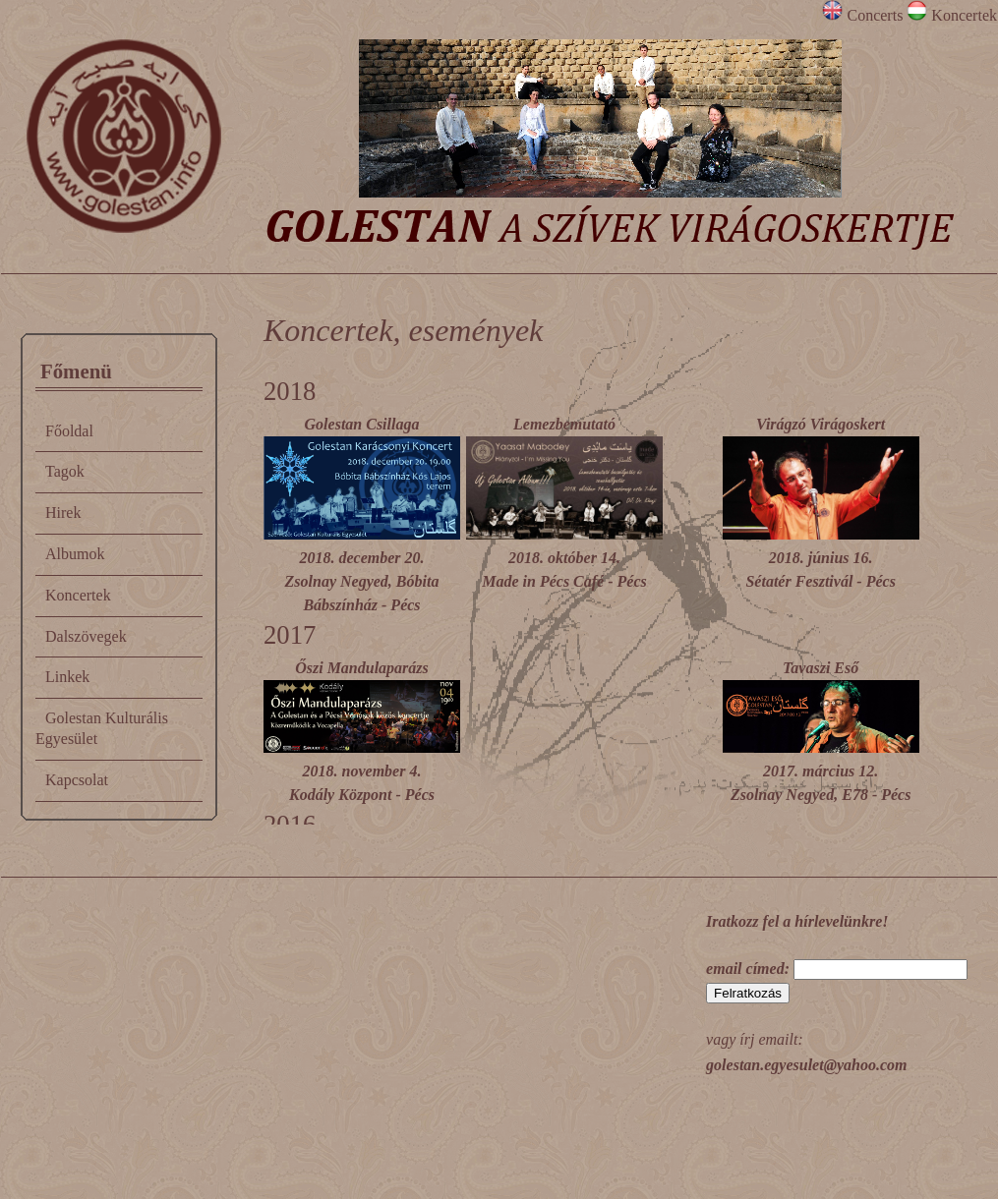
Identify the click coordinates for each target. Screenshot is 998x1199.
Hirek (63, 512)
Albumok (74, 553)
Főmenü (76, 371)
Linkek (67, 676)
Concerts (864, 15)
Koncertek (952, 15)
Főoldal (69, 431)
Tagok (65, 471)
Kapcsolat (76, 779)
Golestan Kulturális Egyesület (101, 728)
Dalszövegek (86, 636)
